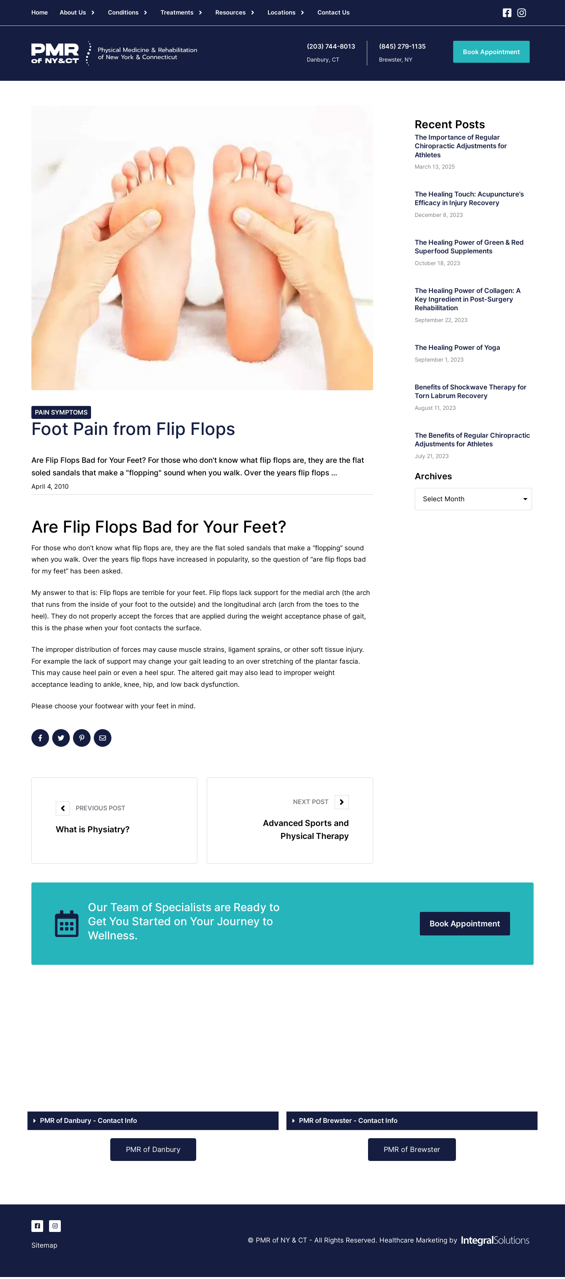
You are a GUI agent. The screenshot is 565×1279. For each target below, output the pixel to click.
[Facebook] (40, 739)
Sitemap (44, 1247)
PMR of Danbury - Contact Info (88, 1122)
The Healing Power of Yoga (457, 347)
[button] (93, 12)
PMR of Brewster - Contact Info (348, 1122)
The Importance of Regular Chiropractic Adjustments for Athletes (461, 145)
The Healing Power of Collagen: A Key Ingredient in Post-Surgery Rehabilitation (468, 299)
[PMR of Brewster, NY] (412, 1047)
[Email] (102, 739)
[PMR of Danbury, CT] (153, 1047)
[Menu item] (39, 12)
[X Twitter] (61, 739)
